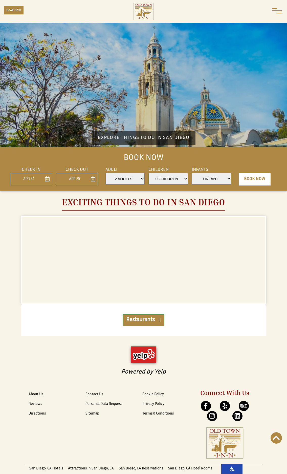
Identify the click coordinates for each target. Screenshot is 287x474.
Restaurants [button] (143, 320)
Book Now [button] (254, 179)
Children (158, 170)
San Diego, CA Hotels (46, 468)
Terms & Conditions (158, 413)
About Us (36, 394)
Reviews (35, 404)
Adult (111, 170)
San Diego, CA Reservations (141, 468)
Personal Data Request (103, 404)
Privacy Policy (153, 404)
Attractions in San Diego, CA (91, 468)
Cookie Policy (153, 394)
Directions (37, 413)
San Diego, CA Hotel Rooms (190, 468)
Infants (200, 170)
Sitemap (92, 413)
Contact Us (94, 394)
